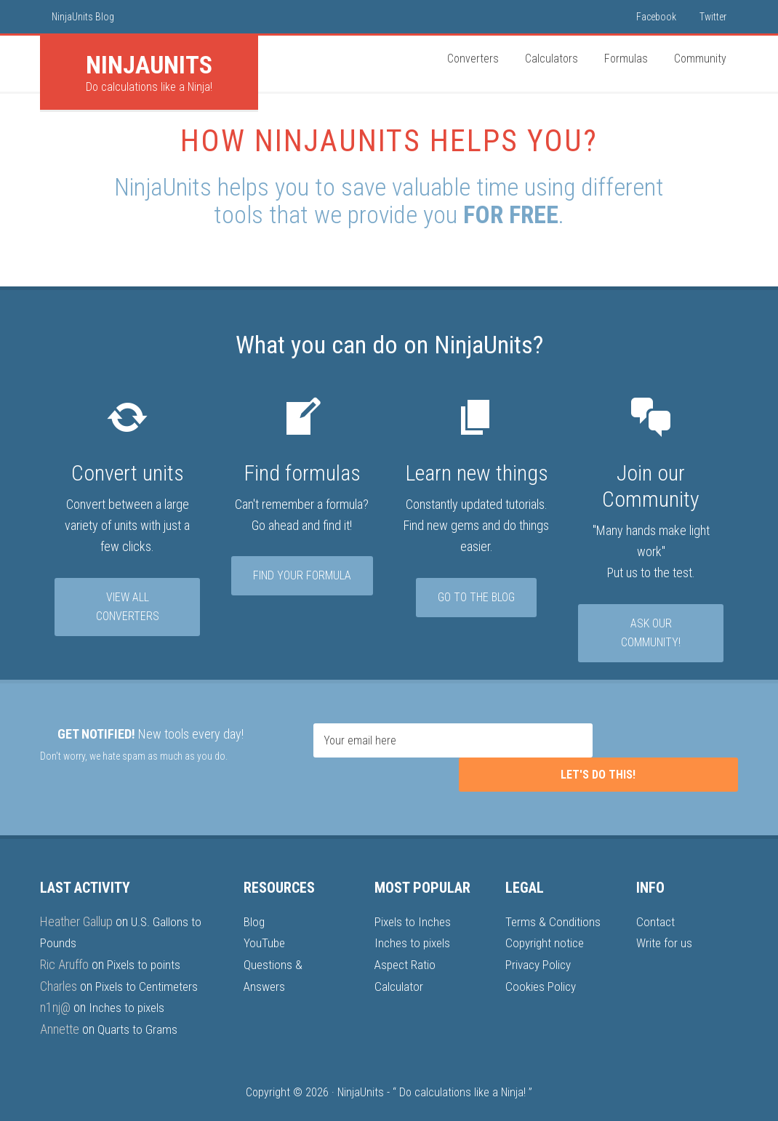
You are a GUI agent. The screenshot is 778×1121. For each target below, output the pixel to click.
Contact (655, 897)
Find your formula (302, 577)
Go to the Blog (476, 599)
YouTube (265, 918)
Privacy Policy (539, 940)
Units (149, 64)
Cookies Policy (542, 961)
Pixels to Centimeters (148, 961)
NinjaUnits (360, 1067)
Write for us (665, 918)
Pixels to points (145, 940)
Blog (254, 897)
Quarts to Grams (137, 1003)
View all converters (127, 608)
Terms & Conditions (553, 897)
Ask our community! (651, 635)
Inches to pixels (128, 982)
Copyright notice (546, 918)
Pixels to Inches (414, 897)
